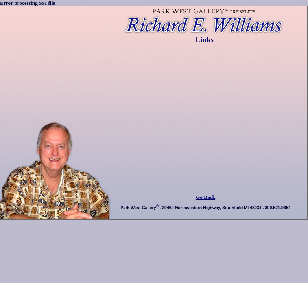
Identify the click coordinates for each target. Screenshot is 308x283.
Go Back (205, 197)
